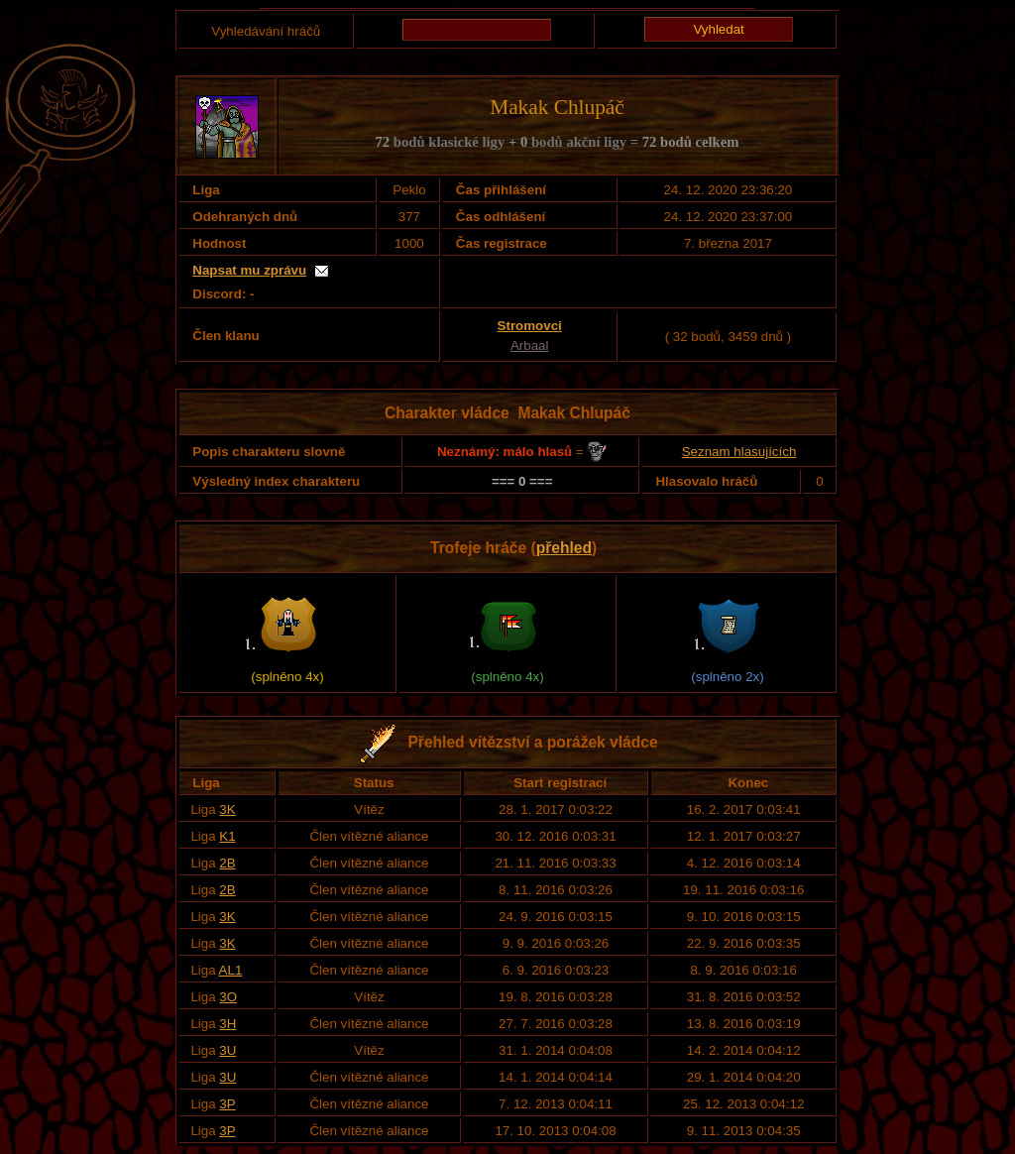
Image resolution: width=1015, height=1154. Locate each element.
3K (227, 809)
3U (227, 1050)
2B (227, 863)
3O (228, 996)
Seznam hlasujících (739, 451)
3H (227, 1023)
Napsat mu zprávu (249, 270)
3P (227, 1103)
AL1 (231, 970)
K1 (227, 836)
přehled (564, 547)
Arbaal (529, 345)
